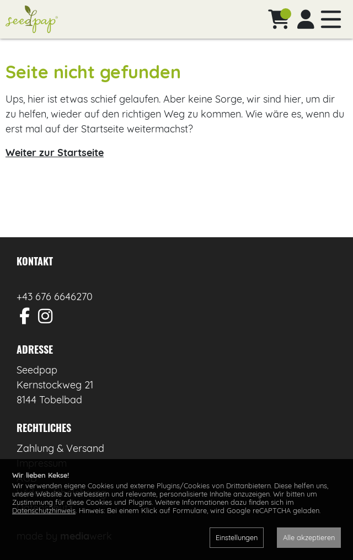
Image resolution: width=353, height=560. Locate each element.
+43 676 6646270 (55, 296)
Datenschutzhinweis (44, 510)
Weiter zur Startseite (55, 152)
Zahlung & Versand (60, 448)
